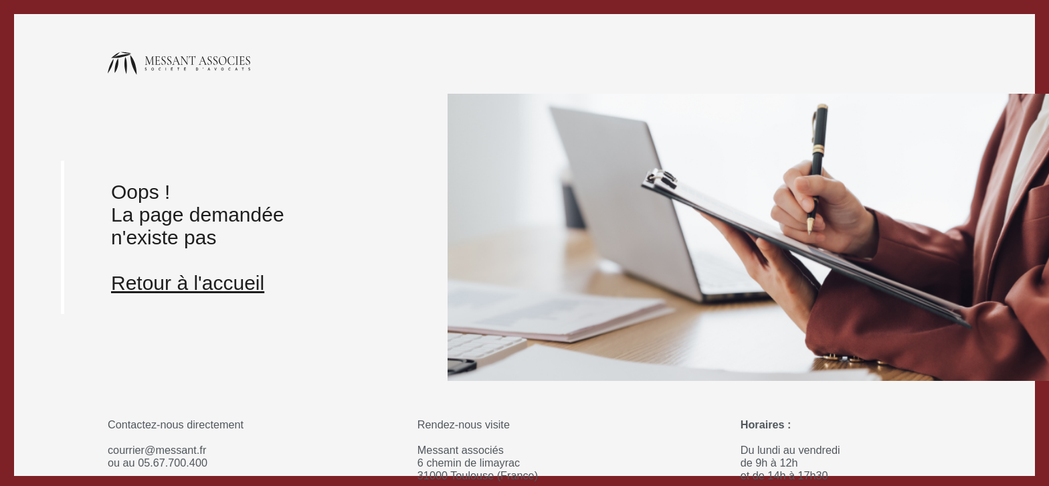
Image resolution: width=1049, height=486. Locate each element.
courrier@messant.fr (157, 450)
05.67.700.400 (172, 463)
